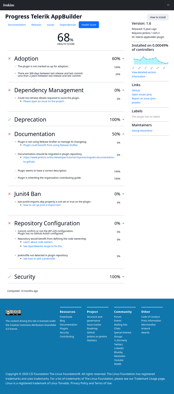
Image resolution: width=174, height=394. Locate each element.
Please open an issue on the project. (43, 101)
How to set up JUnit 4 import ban (42, 205)
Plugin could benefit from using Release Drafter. (50, 145)
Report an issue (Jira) (144, 98)
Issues (50, 24)
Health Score (89, 24)
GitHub (136, 90)
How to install (158, 17)
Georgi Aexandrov (142, 130)
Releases (36, 24)
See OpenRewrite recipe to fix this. (43, 246)
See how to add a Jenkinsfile (39, 258)
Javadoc (136, 102)
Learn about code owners (37, 242)
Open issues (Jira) (142, 94)
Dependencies (68, 24)
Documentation (17, 24)
